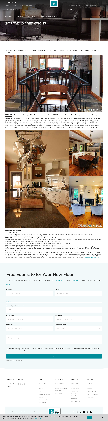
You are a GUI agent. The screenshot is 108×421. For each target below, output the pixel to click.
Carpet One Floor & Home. (21, 412)
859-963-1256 (60, 280)
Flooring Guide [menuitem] (75, 388)
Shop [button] (21, 6)
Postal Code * (9, 324)
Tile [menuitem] (40, 391)
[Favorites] (71, 9)
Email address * (59, 315)
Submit (54, 356)
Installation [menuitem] (74, 398)
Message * (9, 334)
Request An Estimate (89, 6)
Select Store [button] (10, 2)
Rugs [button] (15, 6)
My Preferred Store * (60, 324)
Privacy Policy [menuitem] (91, 397)
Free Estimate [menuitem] (91, 386)
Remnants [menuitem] (42, 397)
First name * (9, 289)
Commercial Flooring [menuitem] (44, 394)
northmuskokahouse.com (92, 257)
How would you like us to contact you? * (16, 305)
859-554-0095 (76, 280)
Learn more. (38, 418)
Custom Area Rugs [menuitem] (44, 400)
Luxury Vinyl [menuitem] (42, 383)
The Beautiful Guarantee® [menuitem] (74, 392)
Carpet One (8, 16)
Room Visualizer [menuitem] (59, 383)
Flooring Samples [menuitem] (59, 386)
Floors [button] (8, 6)
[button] (68, 9)
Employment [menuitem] (10, 10)
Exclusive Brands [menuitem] (75, 401)
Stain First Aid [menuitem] (75, 386)
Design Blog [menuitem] (58, 393)
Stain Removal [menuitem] (75, 383)
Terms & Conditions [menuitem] (92, 394)
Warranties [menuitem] (74, 396)
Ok (89, 417)
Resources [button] (29, 6)
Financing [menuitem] (89, 388)
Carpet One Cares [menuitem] (92, 391)
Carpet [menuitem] (41, 388)
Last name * (58, 289)
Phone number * (10, 315)
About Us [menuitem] (89, 383)
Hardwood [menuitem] (41, 386)
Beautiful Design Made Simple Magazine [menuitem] (61, 389)
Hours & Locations (74, 6)
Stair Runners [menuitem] (42, 402)
